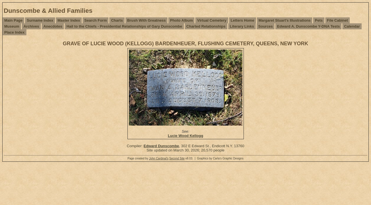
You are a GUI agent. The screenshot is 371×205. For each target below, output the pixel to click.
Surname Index (40, 20)
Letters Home (242, 20)
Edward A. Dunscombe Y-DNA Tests (308, 26)
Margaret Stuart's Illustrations (285, 20)
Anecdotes (52, 26)
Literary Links (242, 26)
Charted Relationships (206, 26)
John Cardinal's (159, 158)
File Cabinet (337, 20)
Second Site (177, 158)
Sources (265, 26)
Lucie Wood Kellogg (185, 136)
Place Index (14, 32)
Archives (31, 26)
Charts (117, 20)
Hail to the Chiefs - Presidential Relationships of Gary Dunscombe (124, 26)
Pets (318, 20)
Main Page (13, 20)
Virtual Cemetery (211, 20)
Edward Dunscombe (161, 146)
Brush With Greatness (146, 20)
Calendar (352, 26)
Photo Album (181, 20)
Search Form (95, 20)
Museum (11, 26)
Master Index (69, 20)
